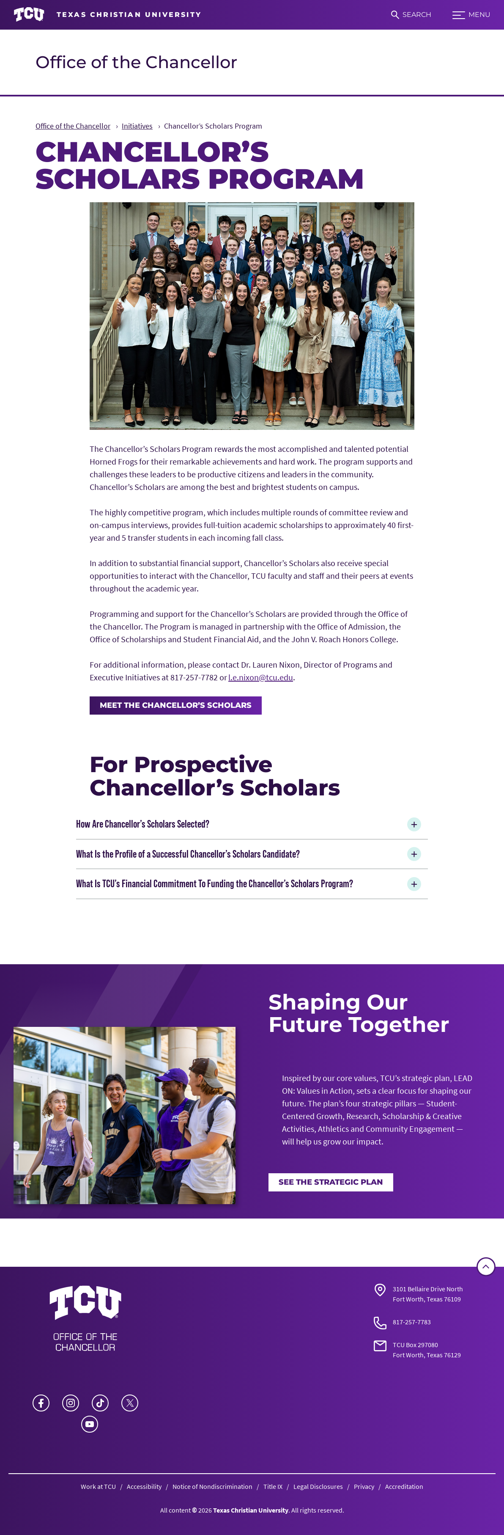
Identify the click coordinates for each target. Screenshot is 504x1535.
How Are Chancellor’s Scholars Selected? (250, 824)
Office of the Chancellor (136, 62)
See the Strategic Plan (331, 1182)
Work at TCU (98, 1486)
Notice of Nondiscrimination (212, 1486)
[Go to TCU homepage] (108, 14)
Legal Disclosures (318, 1486)
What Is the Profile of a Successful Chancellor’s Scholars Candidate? (250, 854)
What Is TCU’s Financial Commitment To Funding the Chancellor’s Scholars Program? (250, 884)
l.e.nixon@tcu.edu (260, 677)
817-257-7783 (412, 1322)
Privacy (364, 1486)
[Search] (411, 15)
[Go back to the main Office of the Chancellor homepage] (85, 1321)
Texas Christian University (250, 1510)
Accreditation (404, 1486)
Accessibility (144, 1486)
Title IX (272, 1486)
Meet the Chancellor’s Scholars (176, 705)
